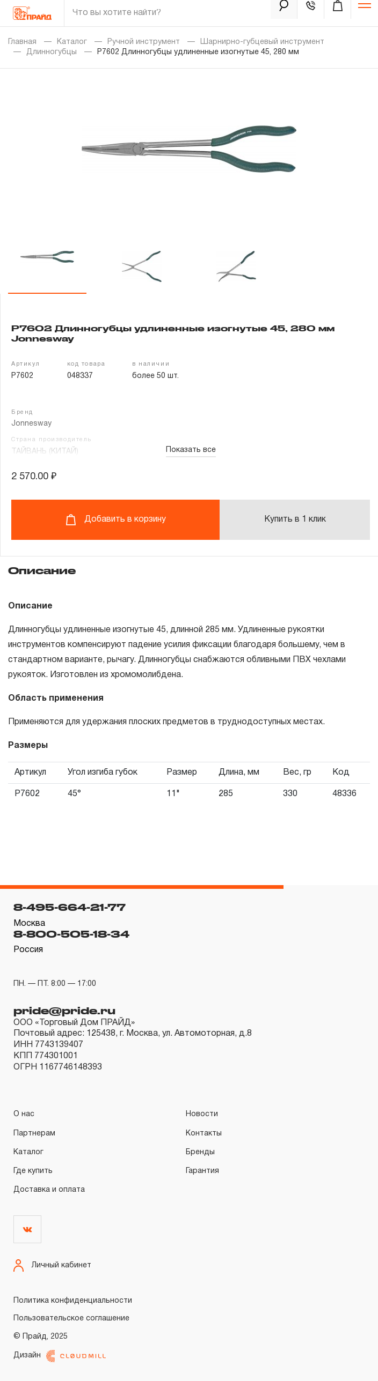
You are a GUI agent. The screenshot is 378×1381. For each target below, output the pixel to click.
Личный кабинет (52, 1265)
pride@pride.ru (64, 1010)
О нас (23, 1114)
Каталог (72, 42)
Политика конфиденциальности (72, 1300)
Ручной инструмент (143, 42)
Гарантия (202, 1171)
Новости (202, 1114)
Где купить (33, 1171)
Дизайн (59, 1356)
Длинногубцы (51, 52)
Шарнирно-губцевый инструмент (262, 42)
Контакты (204, 1133)
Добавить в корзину (116, 519)
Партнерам (34, 1133)
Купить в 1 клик (295, 519)
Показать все (191, 450)
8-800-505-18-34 (71, 934)
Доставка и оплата (49, 1189)
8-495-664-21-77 (69, 907)
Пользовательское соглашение (71, 1318)
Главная (22, 42)
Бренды (200, 1152)
